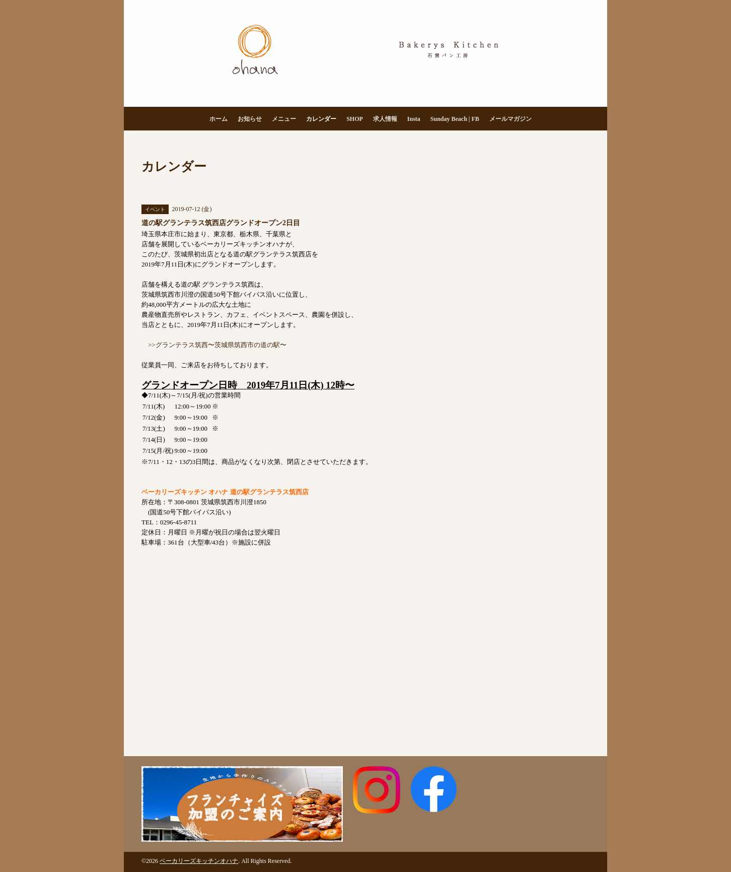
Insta (413, 118)
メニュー (284, 118)
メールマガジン (510, 118)
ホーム (218, 118)
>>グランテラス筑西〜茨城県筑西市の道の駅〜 (217, 345)
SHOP (354, 118)
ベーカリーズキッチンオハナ (199, 860)
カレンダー (321, 118)
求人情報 (385, 118)
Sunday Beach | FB (454, 118)
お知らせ (250, 118)
